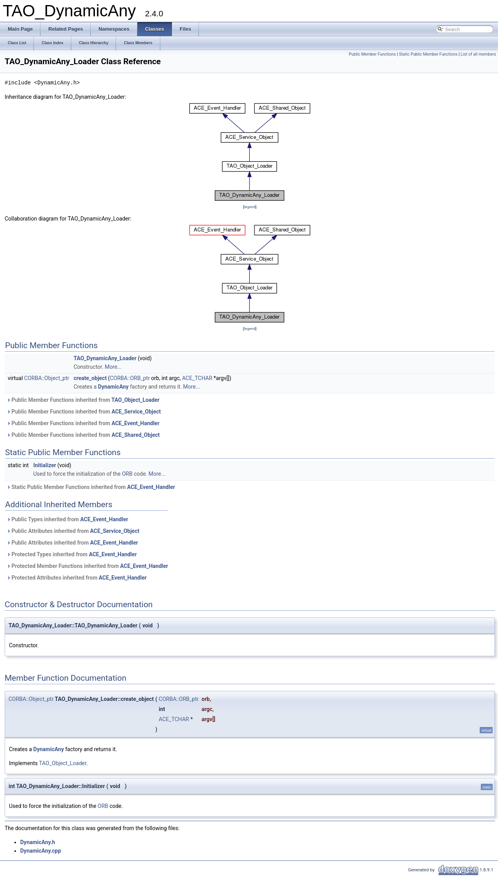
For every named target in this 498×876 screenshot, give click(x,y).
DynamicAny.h (37, 842)
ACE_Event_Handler (136, 423)
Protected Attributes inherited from (77, 578)
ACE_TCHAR (197, 378)
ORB (127, 474)
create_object (90, 378)
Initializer (44, 465)
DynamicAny (113, 387)
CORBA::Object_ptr (46, 378)
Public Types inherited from (67, 519)
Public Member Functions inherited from (83, 400)
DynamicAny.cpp (40, 851)
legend (249, 207)
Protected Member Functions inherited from (87, 566)
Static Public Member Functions (428, 54)
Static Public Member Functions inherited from (91, 487)
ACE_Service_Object (136, 411)
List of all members (478, 54)
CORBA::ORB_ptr (130, 378)
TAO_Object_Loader (135, 400)
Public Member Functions (372, 54)
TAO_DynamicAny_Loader (105, 358)
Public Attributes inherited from (73, 531)
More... (113, 367)
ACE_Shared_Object (136, 435)
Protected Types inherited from (72, 554)
